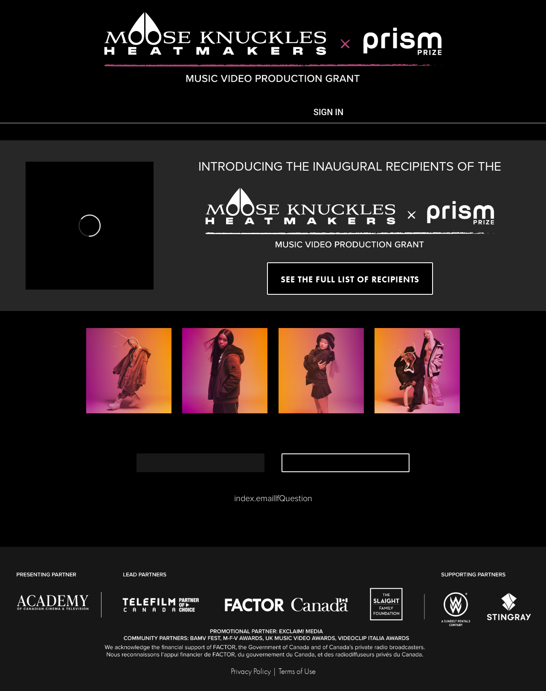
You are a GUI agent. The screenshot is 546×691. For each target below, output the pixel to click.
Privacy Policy (251, 671)
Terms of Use (297, 671)
